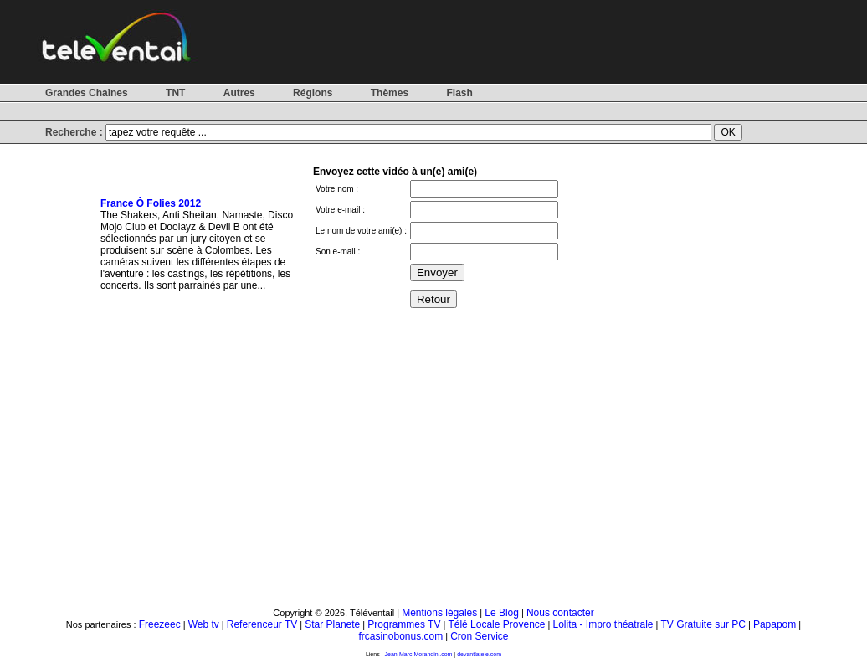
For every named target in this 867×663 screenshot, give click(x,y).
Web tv (203, 624)
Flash (459, 93)
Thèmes (389, 93)
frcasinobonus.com (400, 636)
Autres (239, 93)
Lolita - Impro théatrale (602, 624)
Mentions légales (439, 613)
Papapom (774, 624)
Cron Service (479, 636)
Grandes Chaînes (86, 93)
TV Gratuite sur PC (703, 624)
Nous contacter (560, 613)
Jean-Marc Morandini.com (419, 654)
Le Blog (502, 613)
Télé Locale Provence (496, 624)
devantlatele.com (479, 654)
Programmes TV (403, 624)
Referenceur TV (262, 624)
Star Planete (332, 624)
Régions (312, 93)
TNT (175, 93)
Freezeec (160, 624)
